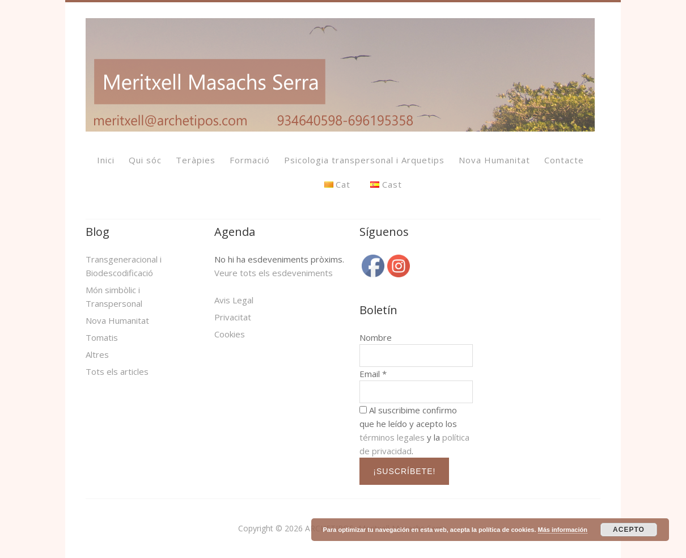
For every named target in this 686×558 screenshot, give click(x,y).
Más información (562, 529)
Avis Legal (233, 300)
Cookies (229, 334)
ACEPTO (629, 530)
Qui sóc (145, 160)
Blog (97, 231)
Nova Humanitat (494, 160)
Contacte (564, 160)
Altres (97, 354)
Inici (106, 160)
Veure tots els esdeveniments (273, 272)
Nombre (375, 337)
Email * (373, 373)
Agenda (234, 231)
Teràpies (195, 160)
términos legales (392, 437)
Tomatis (102, 337)
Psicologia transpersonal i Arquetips (364, 160)
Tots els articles (117, 371)
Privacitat (232, 317)
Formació (250, 160)
